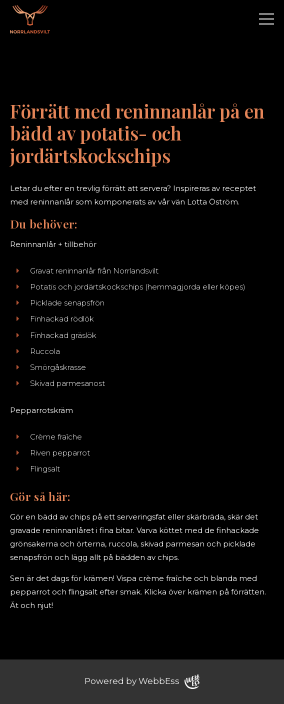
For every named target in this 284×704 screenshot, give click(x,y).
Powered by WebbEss (142, 681)
